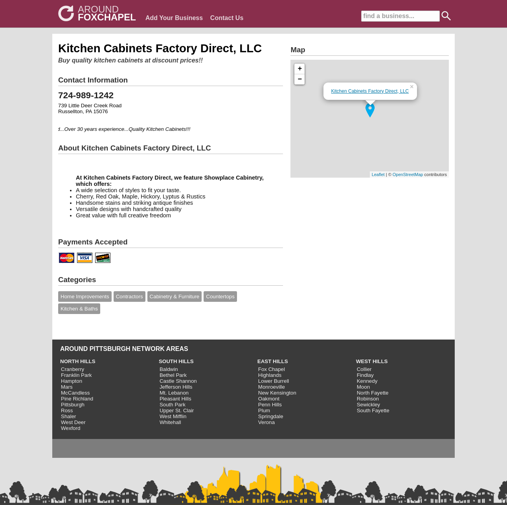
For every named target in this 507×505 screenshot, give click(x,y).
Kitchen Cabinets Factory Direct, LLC (370, 91)
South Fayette (373, 410)
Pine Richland (77, 399)
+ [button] (300, 68)
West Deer (73, 422)
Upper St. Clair (177, 410)
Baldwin (169, 369)
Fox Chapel (271, 369)
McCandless (75, 393)
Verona (266, 422)
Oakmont (268, 399)
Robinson (368, 399)
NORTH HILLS (78, 361)
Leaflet (378, 174)
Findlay (365, 375)
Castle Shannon (178, 381)
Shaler (68, 416)
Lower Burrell (273, 381)
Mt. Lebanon (174, 393)
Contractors (129, 296)
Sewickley (368, 405)
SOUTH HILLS (176, 361)
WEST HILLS (372, 361)
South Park (173, 405)
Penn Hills (270, 405)
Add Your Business (174, 18)
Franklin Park (76, 375)
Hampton (71, 381)
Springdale (270, 416)
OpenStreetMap (408, 174)
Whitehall (170, 422)
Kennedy (367, 381)
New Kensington (277, 393)
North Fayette (373, 393)
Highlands (269, 375)
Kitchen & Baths (79, 309)
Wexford (70, 428)
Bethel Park (173, 375)
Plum (264, 410)
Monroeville (271, 387)
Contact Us (226, 18)
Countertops (220, 296)
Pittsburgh (72, 405)
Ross (67, 410)
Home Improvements (85, 296)
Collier (364, 369)
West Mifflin (173, 416)
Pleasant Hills (175, 399)
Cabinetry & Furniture (175, 296)
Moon (363, 387)
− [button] (300, 79)
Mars (67, 387)
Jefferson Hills (176, 387)
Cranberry (72, 369)
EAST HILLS (272, 361)
